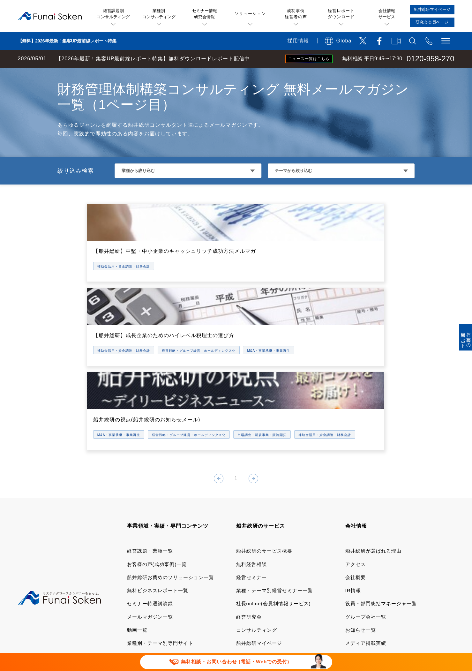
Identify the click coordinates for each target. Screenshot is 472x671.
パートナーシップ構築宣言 (288, 607)
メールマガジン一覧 (150, 505)
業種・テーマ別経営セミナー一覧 (274, 478)
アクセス (355, 452)
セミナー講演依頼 (223, 607)
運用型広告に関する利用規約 (241, 588)
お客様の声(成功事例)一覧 (157, 452)
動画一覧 (137, 518)
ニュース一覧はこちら (309, 59)
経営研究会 (249, 505)
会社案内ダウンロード (370, 557)
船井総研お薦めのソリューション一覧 (170, 465)
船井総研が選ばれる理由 (373, 439)
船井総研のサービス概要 (264, 439)
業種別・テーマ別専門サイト (160, 531)
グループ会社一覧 (365, 505)
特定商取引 (382, 588)
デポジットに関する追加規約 (321, 588)
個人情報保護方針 (147, 597)
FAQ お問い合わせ (360, 597)
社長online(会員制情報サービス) (273, 491)
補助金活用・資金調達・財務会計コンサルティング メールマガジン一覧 (174, 74)
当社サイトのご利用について (160, 588)
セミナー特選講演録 (150, 491)
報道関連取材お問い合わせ (157, 607)
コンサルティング (256, 518)
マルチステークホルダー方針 (366, 607)
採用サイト (358, 544)
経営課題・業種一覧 (150, 439)
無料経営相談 (251, 452)
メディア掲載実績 (365, 531)
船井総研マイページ (259, 531)
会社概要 (355, 465)
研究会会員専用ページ (261, 544)
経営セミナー (251, 465)
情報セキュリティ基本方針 (293, 597)
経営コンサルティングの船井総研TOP (47, 74)
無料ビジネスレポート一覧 (157, 478)
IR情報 (353, 478)
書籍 (132, 544)
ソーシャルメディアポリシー (215, 597)
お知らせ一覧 (360, 518)
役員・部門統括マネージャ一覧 (381, 491)
